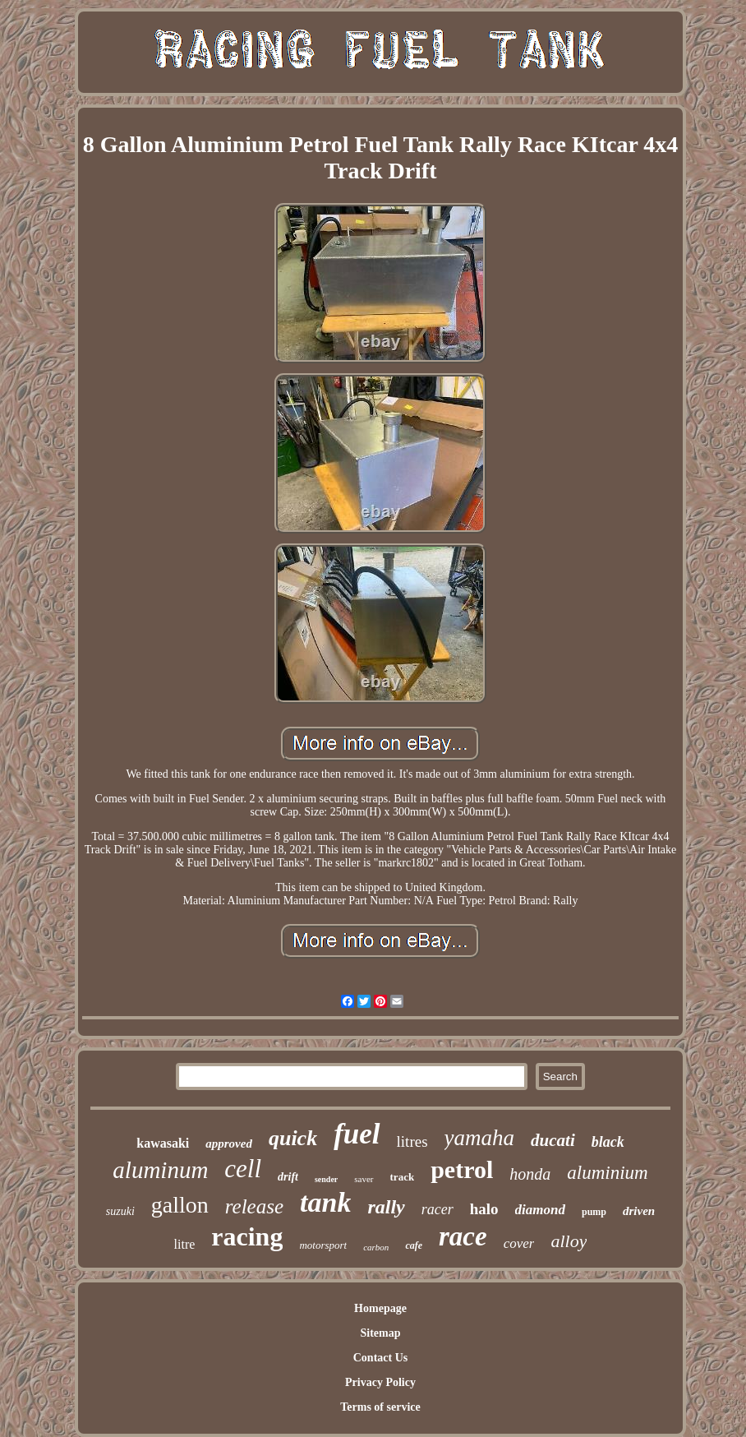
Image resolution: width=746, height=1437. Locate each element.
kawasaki (162, 1143)
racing (247, 1236)
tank (325, 1202)
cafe (413, 1245)
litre (185, 1244)
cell (242, 1168)
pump (594, 1212)
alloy (568, 1241)
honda (529, 1174)
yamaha (479, 1137)
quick (293, 1138)
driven (639, 1211)
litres (412, 1141)
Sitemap (380, 1333)
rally (385, 1207)
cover (519, 1243)
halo (484, 1209)
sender (326, 1179)
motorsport (323, 1245)
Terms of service (380, 1407)
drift (288, 1177)
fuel (357, 1134)
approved (228, 1143)
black (608, 1142)
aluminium (607, 1172)
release (254, 1206)
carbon (376, 1247)
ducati (553, 1140)
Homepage (380, 1308)
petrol (462, 1169)
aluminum (160, 1170)
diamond (540, 1210)
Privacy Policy (380, 1382)
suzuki (120, 1211)
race (463, 1236)
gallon (180, 1205)
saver (363, 1179)
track (402, 1177)
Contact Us (380, 1358)
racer (437, 1209)
